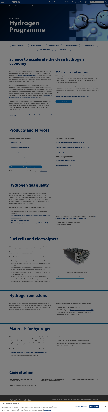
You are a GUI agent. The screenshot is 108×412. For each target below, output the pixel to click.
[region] (54, 406)
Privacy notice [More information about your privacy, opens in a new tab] (47, 410)
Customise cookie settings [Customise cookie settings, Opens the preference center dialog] (81, 406)
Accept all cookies (94, 406)
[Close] (105, 406)
